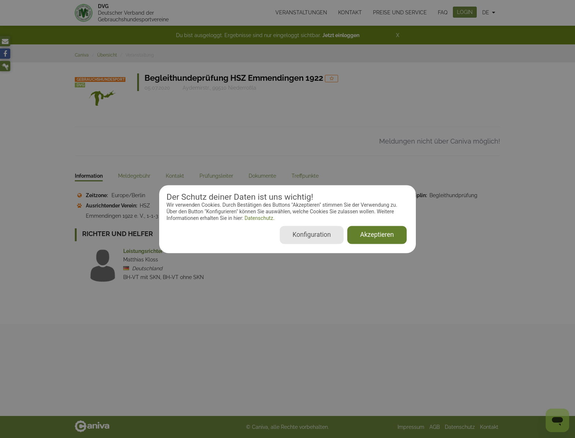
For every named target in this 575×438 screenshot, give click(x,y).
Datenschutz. (258, 218)
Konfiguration (312, 234)
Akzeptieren (377, 234)
